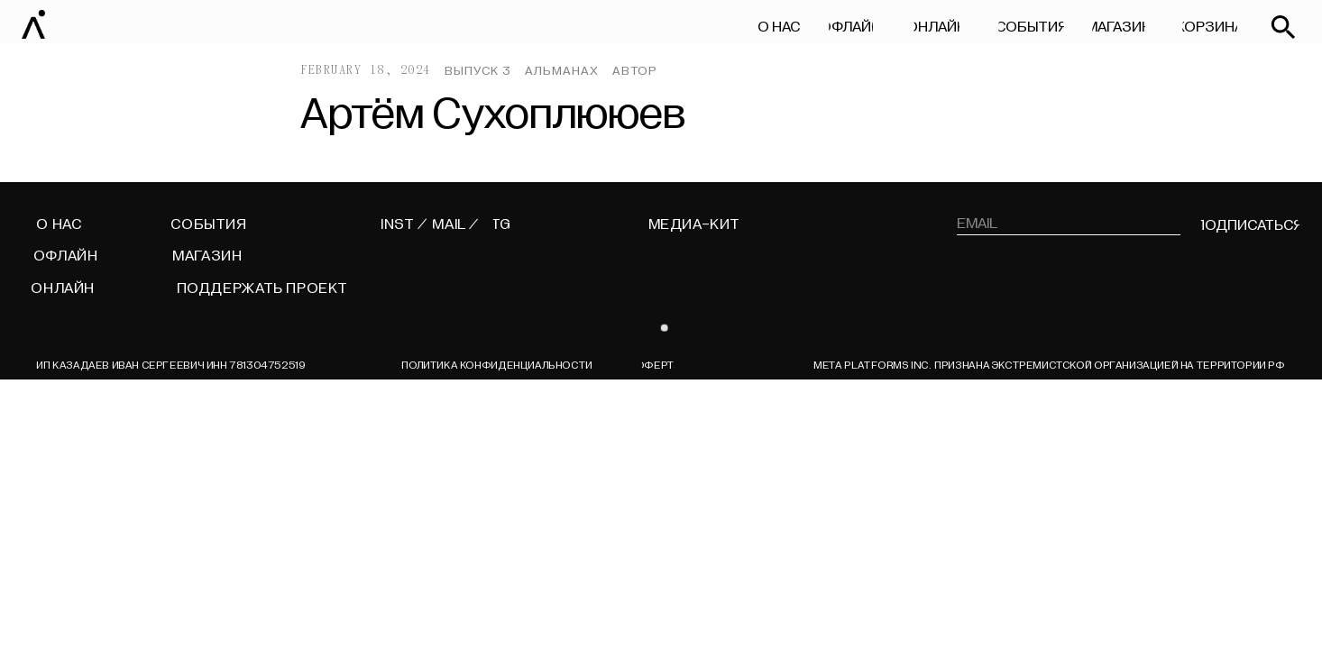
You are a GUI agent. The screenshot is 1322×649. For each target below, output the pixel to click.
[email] (1068, 223)
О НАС (778, 26)
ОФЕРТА (658, 365)
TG (500, 224)
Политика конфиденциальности (496, 365)
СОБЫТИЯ (1031, 26)
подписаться (1249, 225)
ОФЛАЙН (851, 26)
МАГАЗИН (1118, 26)
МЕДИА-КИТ (694, 224)
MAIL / (455, 224)
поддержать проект (262, 288)
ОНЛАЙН (936, 26)
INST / (404, 224)
